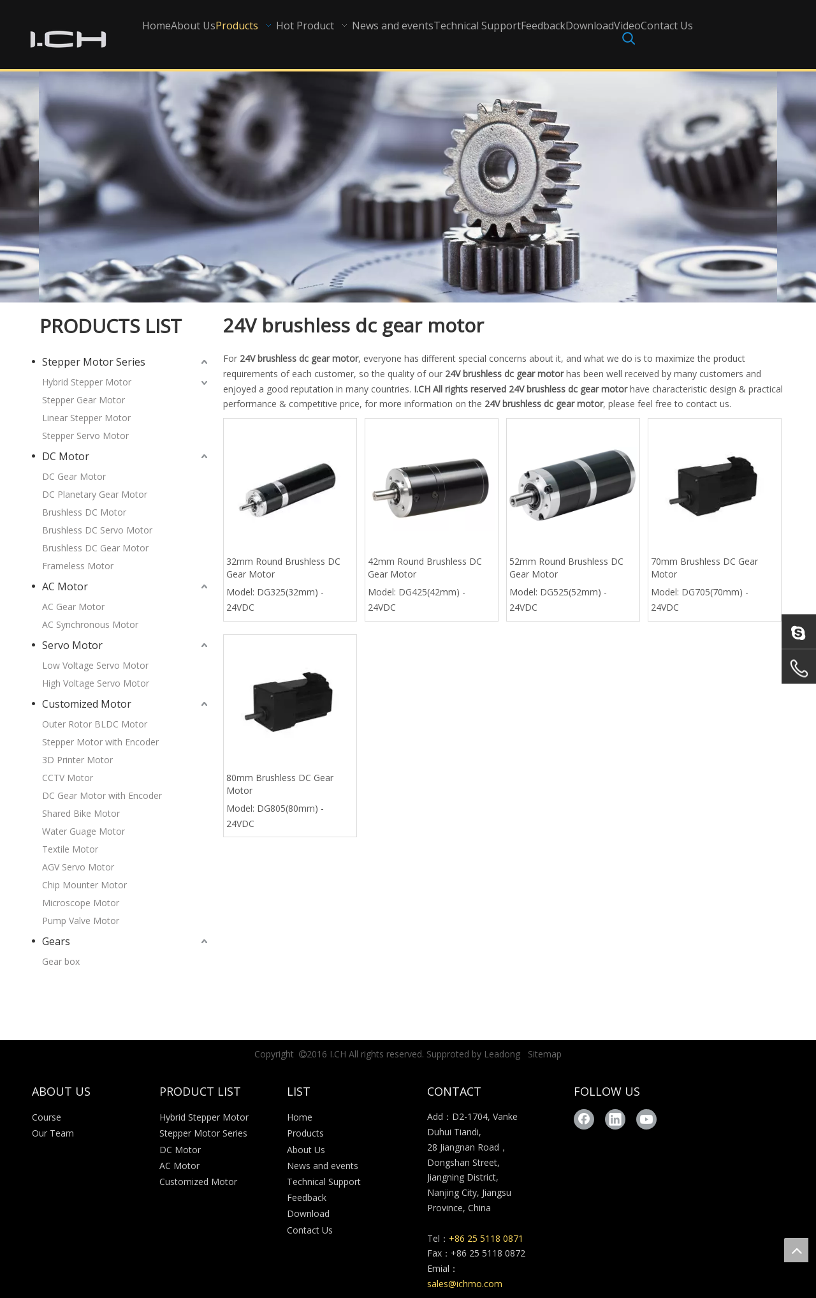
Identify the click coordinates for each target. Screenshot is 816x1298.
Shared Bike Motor (81, 813)
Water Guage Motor (83, 831)
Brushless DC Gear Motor (95, 548)
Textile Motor (70, 849)
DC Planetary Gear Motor (94, 494)
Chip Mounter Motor (84, 885)
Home (299, 1117)
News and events (322, 1166)
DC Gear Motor (74, 476)
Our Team (53, 1133)
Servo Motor (72, 645)
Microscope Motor (80, 903)
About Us (306, 1150)
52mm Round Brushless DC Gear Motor (566, 567)
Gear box (61, 961)
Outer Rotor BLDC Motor (94, 724)
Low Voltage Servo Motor (95, 665)
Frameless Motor (77, 566)
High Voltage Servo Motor (95, 683)
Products (305, 1133)
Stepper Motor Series (93, 362)
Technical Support (324, 1181)
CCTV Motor (67, 778)
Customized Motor (86, 704)
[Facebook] (584, 1119)
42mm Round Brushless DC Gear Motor (425, 567)
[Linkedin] (615, 1119)
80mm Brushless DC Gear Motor (279, 784)
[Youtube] (646, 1119)
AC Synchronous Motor (90, 624)
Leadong (502, 1054)
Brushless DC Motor (84, 512)
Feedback (306, 1197)
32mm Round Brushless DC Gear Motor (283, 567)
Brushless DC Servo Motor (97, 530)
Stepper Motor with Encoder (100, 742)
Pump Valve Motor (80, 920)
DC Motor (65, 456)
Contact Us (310, 1230)
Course (46, 1117)
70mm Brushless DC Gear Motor (704, 567)
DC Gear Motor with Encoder (102, 795)
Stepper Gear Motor (83, 400)
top (796, 1250)
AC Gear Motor (73, 607)
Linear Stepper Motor (86, 418)
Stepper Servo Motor (85, 435)
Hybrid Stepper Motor (86, 382)
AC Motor (65, 586)
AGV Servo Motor (78, 867)
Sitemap (545, 1054)
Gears (56, 941)
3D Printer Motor (77, 760)
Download (308, 1213)
